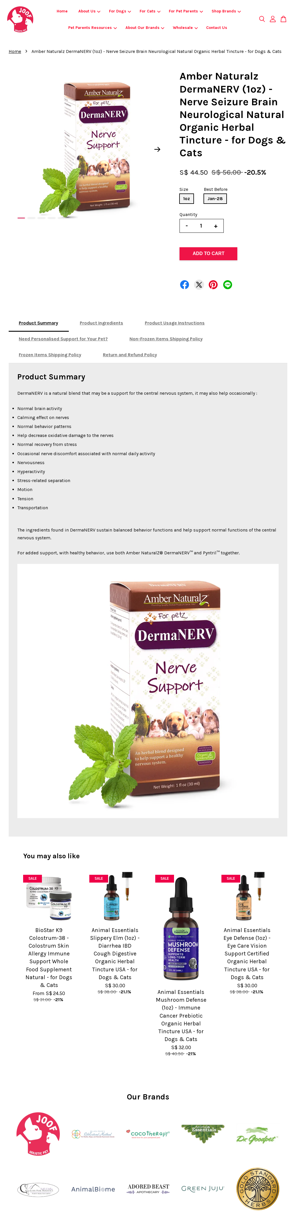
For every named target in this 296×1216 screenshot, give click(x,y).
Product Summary (38, 323)
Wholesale (185, 27)
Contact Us (216, 27)
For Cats (150, 11)
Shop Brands (226, 11)
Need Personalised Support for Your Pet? (63, 339)
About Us (89, 11)
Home (62, 11)
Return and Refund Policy (130, 354)
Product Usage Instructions (175, 323)
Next (157, 149)
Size (184, 189)
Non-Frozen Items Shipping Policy (166, 339)
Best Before (215, 189)
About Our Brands (144, 27)
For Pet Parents (186, 11)
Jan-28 (215, 198)
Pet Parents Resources (92, 27)
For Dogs (120, 11)
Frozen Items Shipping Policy (50, 354)
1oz (186, 198)
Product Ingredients (101, 323)
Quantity (188, 214)
